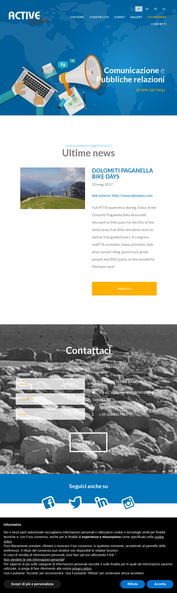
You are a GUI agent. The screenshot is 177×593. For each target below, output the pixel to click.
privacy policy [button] (81, 568)
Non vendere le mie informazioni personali (34, 559)
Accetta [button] (160, 584)
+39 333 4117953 (109, 414)
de (155, 8)
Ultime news (156, 17)
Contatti (158, 24)
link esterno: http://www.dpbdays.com (122, 195)
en (147, 8)
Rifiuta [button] (133, 584)
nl (164, 8)
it (139, 8)
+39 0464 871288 (109, 407)
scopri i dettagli (150, 90)
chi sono (77, 17)
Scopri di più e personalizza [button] (32, 584)
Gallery (136, 17)
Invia (88, 442)
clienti (119, 17)
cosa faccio (99, 17)
